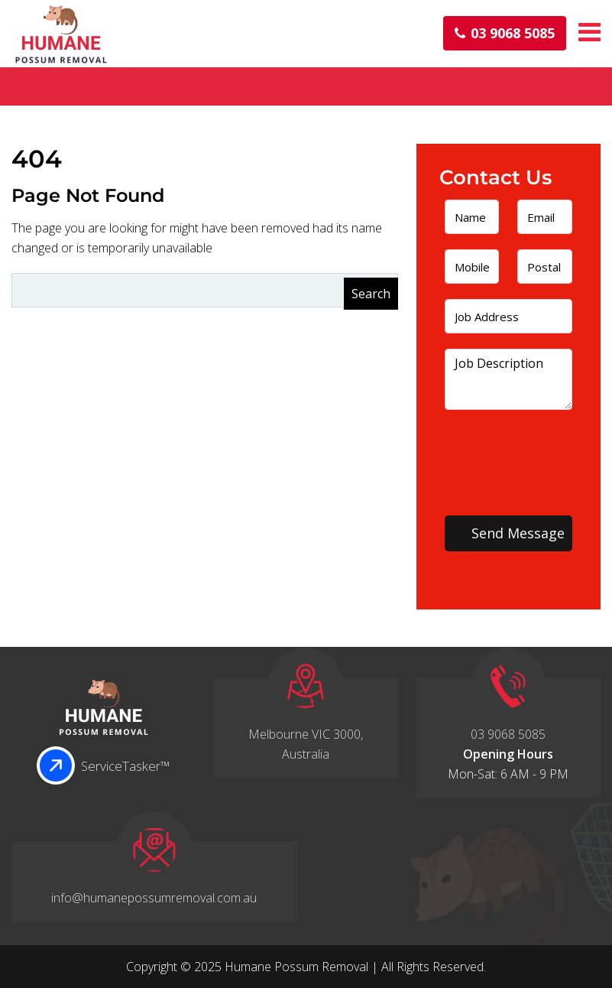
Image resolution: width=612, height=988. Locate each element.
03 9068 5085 (505, 33)
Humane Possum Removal (296, 966)
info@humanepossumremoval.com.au (154, 897)
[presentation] (510, 458)
